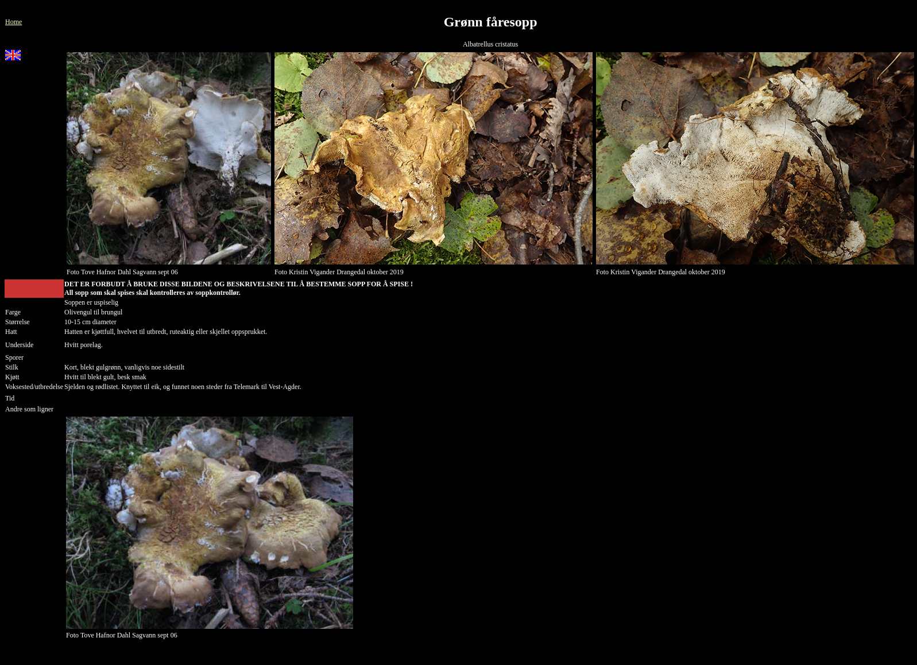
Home (13, 22)
